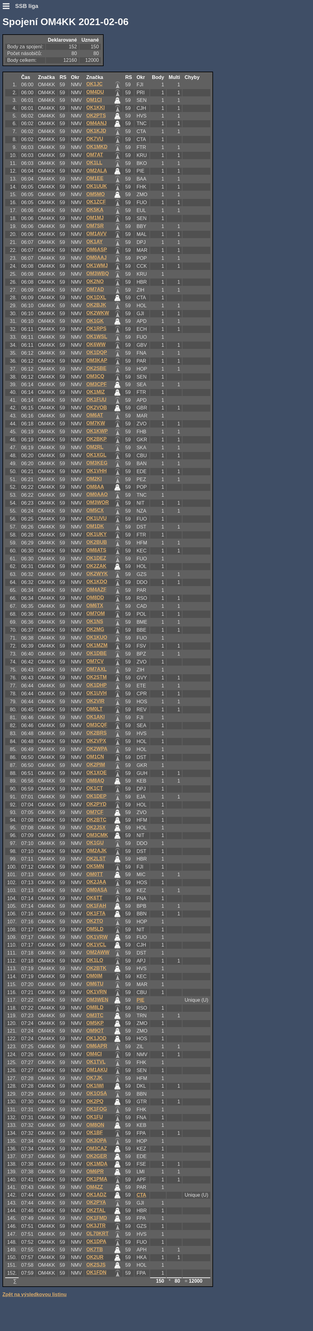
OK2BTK (96, 968)
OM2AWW (97, 952)
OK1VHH (96, 470)
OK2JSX (95, 827)
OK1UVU (96, 518)
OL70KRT (97, 1233)
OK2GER (96, 1156)
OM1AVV (96, 233)
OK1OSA (96, 1093)
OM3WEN (97, 999)
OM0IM (94, 975)
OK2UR (94, 1257)
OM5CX (95, 510)
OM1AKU (96, 1069)
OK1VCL (96, 944)
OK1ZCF (96, 201)
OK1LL (94, 162)
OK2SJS (95, 1264)
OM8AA (95, 486)
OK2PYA (96, 1202)
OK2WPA (96, 748)
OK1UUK (96, 186)
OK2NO (95, 281)
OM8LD (94, 1007)
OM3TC (94, 1015)
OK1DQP (96, 352)
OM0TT (94, 874)
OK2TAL (95, 1210)
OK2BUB (96, 542)
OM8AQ (95, 780)
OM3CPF (96, 384)
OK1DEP (96, 796)
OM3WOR (97, 502)
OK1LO (94, 960)
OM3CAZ (96, 1148)
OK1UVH (96, 693)
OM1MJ (95, 217)
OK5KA (94, 209)
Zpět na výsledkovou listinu (34, 1294)
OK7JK (94, 1077)
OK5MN (95, 866)
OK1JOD (96, 1038)
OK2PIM (95, 764)
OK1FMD (96, 1218)
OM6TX (94, 605)
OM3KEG (96, 462)
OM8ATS (96, 550)
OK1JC (94, 84)
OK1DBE (96, 653)
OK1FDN (96, 1272)
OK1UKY (96, 534)
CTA (141, 1195)
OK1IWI (95, 1085)
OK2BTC (96, 819)
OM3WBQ (97, 273)
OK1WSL (96, 336)
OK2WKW (97, 313)
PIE (141, 1000)
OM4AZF (96, 589)
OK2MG (95, 629)
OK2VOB (96, 407)
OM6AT (94, 415)
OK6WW (95, 344)
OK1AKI (95, 717)
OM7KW (95, 423)
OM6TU (94, 983)
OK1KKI (95, 107)
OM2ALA (96, 170)
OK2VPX (96, 740)
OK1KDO (96, 581)
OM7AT (94, 154)
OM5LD (94, 929)
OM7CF (94, 812)
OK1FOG (96, 1109)
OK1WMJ (97, 265)
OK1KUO (96, 637)
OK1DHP (96, 685)
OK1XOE (96, 772)
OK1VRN (96, 991)
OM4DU (95, 92)
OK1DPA (96, 1241)
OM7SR (95, 225)
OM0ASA (96, 889)
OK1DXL (96, 297)
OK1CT (94, 788)
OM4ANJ (96, 123)
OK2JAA (96, 881)
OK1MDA (96, 1163)
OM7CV (95, 661)
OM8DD (95, 597)
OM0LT (94, 709)
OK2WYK (97, 573)
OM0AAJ (96, 257)
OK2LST (95, 858)
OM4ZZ (94, 1187)
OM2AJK (96, 850)
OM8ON (95, 1124)
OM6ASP (96, 249)
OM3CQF (96, 724)
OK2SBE (96, 368)
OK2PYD (96, 804)
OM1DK (95, 526)
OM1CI (94, 100)
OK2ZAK (96, 566)
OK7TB (94, 1249)
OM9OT (95, 1030)
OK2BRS (96, 732)
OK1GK (95, 320)
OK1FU (94, 1117)
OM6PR (95, 1171)
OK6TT (94, 897)
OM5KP (95, 1023)
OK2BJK (96, 305)
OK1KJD (96, 130)
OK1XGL (96, 455)
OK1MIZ (95, 391)
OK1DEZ (96, 558)
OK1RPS (96, 328)
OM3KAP (96, 360)
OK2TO (94, 921)
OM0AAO (97, 494)
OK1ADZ (96, 1194)
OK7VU (94, 138)
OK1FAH (96, 905)
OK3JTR (95, 1225)
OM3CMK (97, 835)
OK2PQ (94, 1101)
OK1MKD (96, 146)
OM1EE (94, 178)
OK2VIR (95, 701)
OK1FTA (95, 913)
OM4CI (94, 1053)
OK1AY (94, 241)
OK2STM (96, 677)
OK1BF (94, 1132)
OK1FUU (96, 399)
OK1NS (94, 621)
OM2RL (94, 447)
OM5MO (95, 194)
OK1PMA (96, 1179)
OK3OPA (96, 1140)
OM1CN (95, 756)
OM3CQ (95, 376)
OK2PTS (96, 115)
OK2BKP (96, 439)
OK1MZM (96, 645)
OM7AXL (96, 669)
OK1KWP (97, 431)
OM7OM (95, 613)
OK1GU (95, 842)
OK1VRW (97, 937)
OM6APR (96, 1046)
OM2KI (94, 478)
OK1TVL (95, 1061)
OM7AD (95, 289)
